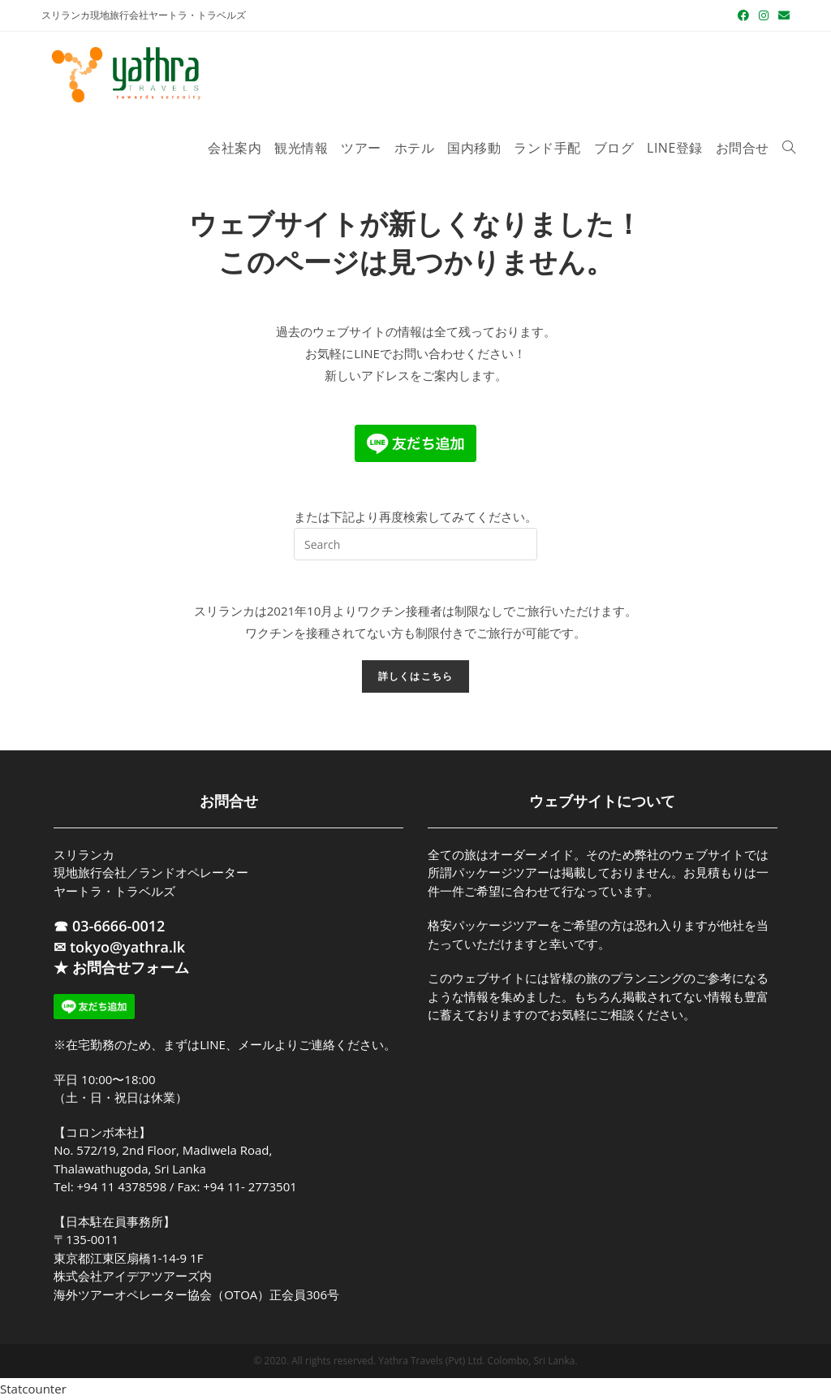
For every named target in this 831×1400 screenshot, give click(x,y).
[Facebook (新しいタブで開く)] (743, 15)
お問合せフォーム (130, 967)
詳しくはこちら (415, 676)
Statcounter (33, 1389)
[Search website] (789, 148)
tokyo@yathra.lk (127, 947)
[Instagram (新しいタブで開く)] (763, 15)
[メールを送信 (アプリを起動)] (781, 15)
